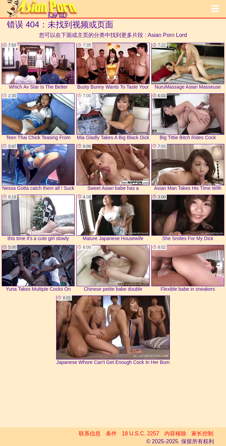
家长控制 (202, 433)
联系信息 (90, 433)
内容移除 (175, 433)
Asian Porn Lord (167, 35)
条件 (111, 433)
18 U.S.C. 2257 (140, 433)
